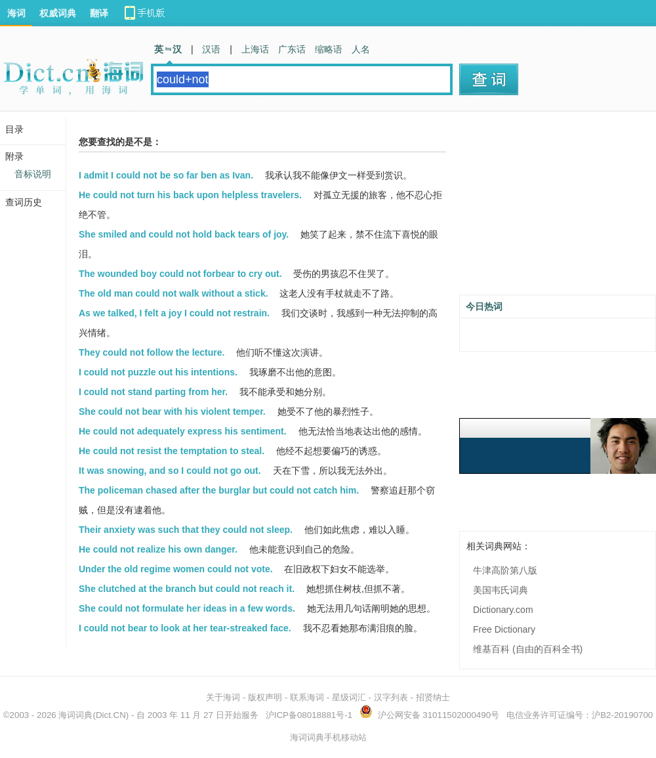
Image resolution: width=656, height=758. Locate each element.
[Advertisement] (557, 208)
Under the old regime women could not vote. (176, 569)
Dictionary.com (503, 609)
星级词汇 (349, 697)
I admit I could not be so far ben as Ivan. (166, 175)
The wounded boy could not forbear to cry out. (180, 273)
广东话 (292, 49)
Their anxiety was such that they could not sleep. (186, 529)
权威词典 (57, 13)
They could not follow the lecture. (151, 352)
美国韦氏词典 (500, 590)
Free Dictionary (504, 629)
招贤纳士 (433, 697)
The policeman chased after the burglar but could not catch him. (219, 490)
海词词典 (75, 715)
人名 (361, 49)
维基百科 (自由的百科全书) (528, 649)
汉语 (211, 49)
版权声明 (265, 697)
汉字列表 (391, 697)
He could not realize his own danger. (158, 549)
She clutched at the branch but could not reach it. (187, 588)
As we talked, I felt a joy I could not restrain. (174, 313)
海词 (16, 13)
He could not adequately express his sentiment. (183, 431)
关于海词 (223, 697)
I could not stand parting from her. (153, 392)
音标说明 (32, 174)
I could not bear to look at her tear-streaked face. (185, 628)
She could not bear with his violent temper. (172, 411)
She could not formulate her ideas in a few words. (187, 608)
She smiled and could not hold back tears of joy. (184, 234)
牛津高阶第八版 (505, 570)
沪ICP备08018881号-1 (309, 715)
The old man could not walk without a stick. (173, 293)
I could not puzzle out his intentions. (158, 372)
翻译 (99, 13)
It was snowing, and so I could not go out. (170, 470)
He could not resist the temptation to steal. (171, 451)
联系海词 (307, 697)
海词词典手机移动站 (328, 737)
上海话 (255, 49)
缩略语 (328, 49)
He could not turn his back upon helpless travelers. (190, 195)
